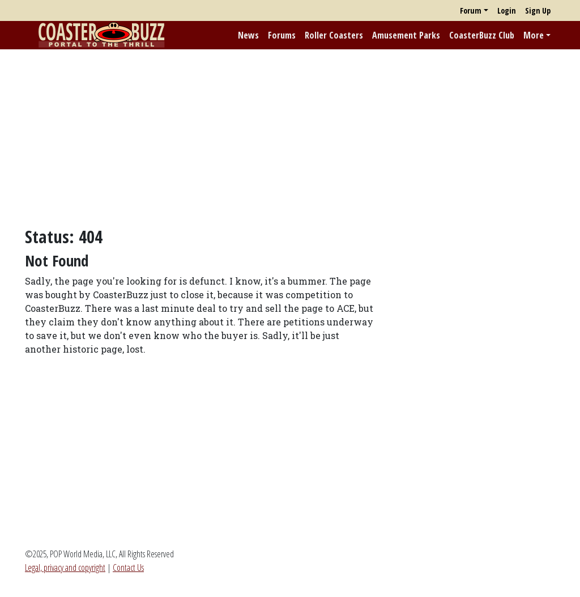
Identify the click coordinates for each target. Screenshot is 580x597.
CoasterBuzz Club (481, 35)
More (533, 35)
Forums (282, 35)
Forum (470, 10)
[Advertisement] (290, 137)
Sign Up (538, 10)
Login (506, 10)
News (248, 35)
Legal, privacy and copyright (65, 567)
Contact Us (128, 567)
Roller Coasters (334, 35)
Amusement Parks (406, 35)
